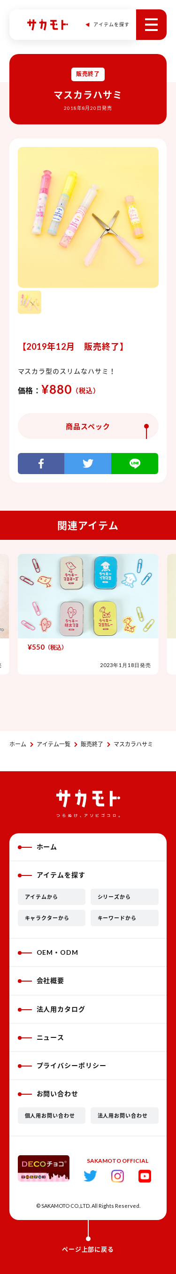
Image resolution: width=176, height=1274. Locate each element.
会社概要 (41, 980)
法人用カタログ (52, 1009)
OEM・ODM (48, 952)
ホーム (17, 744)
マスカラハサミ (133, 744)
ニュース (41, 1037)
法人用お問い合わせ (123, 1116)
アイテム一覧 (53, 744)
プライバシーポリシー (62, 1065)
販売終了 (92, 744)
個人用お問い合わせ (50, 1116)
